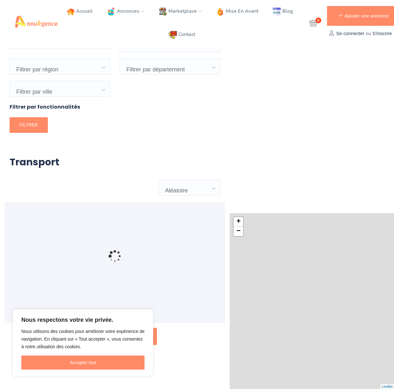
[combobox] (170, 66)
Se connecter (350, 33)
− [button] (238, 65)
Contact (182, 35)
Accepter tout (83, 362)
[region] (83, 342)
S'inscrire (382, 33)
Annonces (126, 12)
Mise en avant (237, 12)
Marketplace (180, 12)
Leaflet (387, 386)
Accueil (80, 12)
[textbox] (166, 64)
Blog (283, 12)
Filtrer (28, 148)
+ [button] (238, 55)
